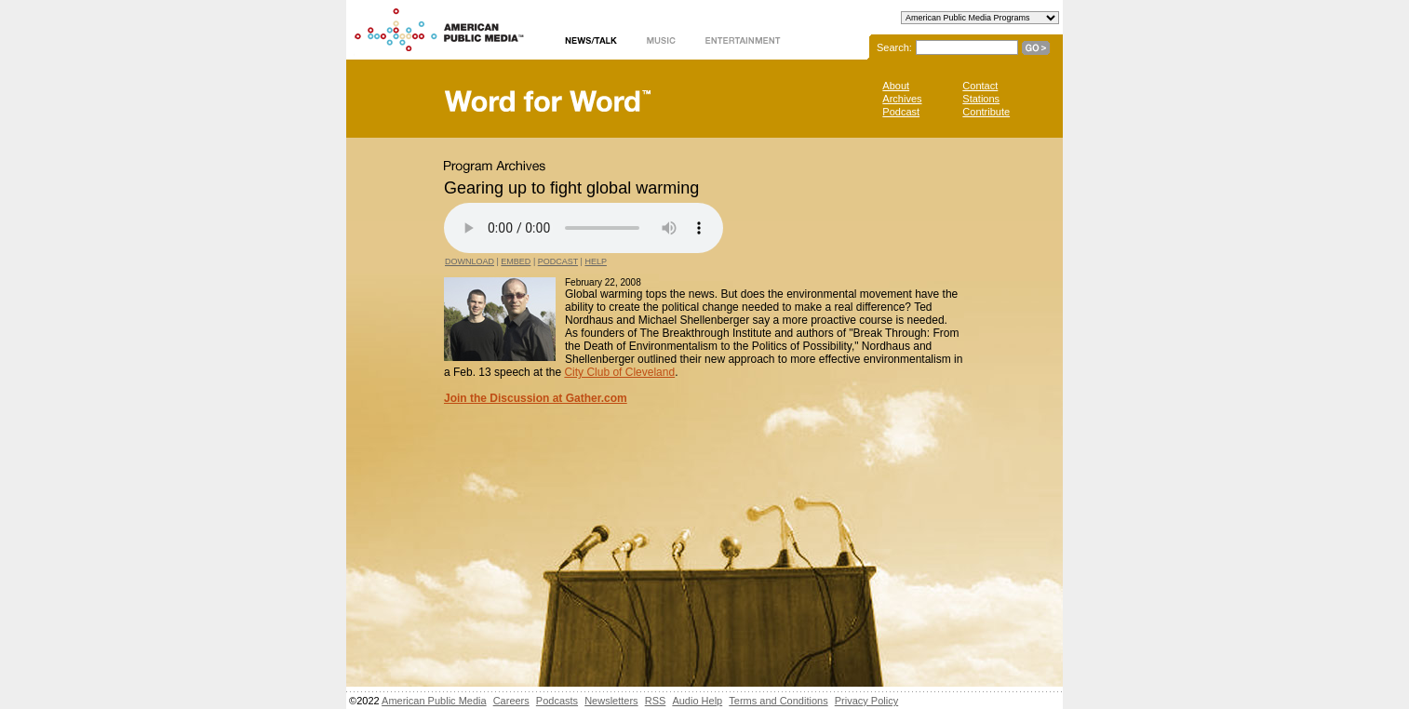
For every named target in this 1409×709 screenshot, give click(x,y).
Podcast (900, 111)
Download (469, 261)
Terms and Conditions (778, 700)
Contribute (986, 111)
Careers (511, 700)
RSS (655, 700)
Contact (980, 85)
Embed (515, 261)
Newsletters (610, 700)
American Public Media (434, 700)
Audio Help (697, 700)
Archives (901, 98)
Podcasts (557, 700)
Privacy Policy (866, 700)
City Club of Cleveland (619, 372)
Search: (894, 47)
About (895, 85)
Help (595, 261)
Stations (981, 98)
